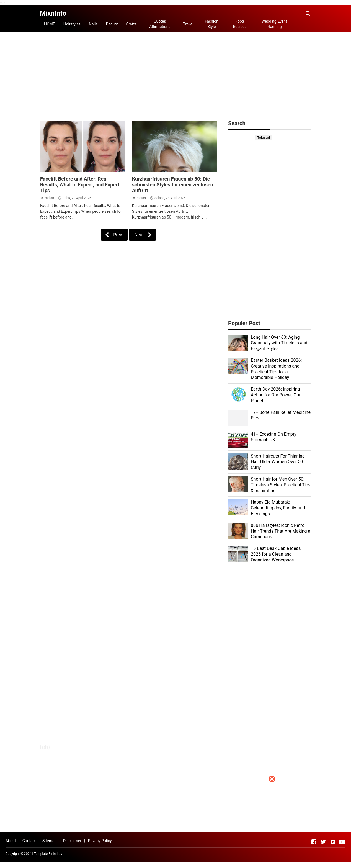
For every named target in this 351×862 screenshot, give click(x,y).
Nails (93, 24)
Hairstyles (72, 24)
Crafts (131, 24)
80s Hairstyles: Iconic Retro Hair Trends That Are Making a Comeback (280, 531)
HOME (49, 24)
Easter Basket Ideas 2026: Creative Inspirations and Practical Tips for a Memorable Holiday (276, 369)
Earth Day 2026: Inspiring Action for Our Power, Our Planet (276, 394)
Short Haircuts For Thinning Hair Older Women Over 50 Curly (278, 461)
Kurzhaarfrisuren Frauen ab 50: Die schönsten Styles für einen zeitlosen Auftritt (172, 184)
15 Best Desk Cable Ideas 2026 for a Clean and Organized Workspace (276, 554)
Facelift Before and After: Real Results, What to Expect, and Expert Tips (79, 184)
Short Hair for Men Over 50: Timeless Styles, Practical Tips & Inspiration (281, 484)
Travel (188, 24)
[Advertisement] (175, 823)
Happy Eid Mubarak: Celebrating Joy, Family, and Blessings (278, 507)
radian (49, 198)
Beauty (112, 24)
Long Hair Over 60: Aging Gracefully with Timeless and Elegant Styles (279, 343)
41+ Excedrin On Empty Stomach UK (273, 437)
